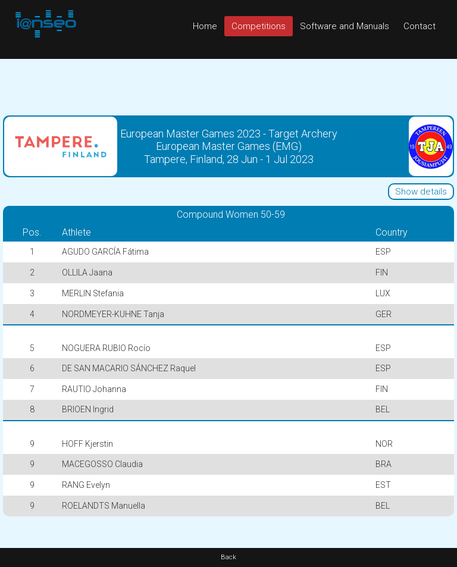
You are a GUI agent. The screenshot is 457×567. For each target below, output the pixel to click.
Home (205, 26)
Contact (419, 26)
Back (228, 557)
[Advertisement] (228, 85)
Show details (421, 191)
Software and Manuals (344, 26)
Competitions (258, 26)
